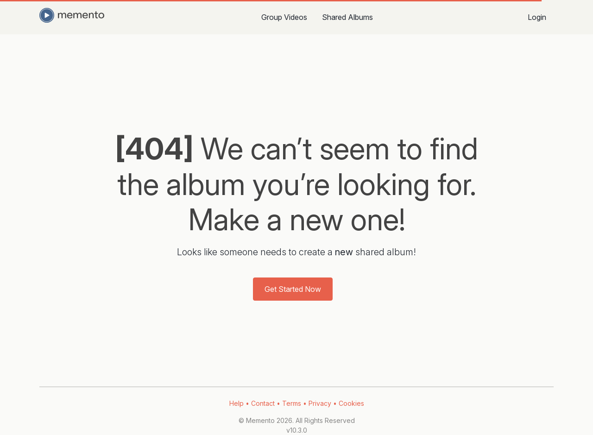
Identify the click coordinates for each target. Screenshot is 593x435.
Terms (291, 403)
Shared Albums (347, 17)
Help (236, 403)
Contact (263, 403)
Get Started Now (293, 289)
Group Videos (284, 17)
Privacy (320, 403)
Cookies (351, 403)
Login (537, 17)
